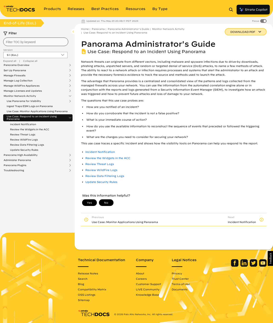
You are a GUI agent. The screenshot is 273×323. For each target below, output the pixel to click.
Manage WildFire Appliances (21, 85)
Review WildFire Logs (24, 139)
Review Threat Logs (22, 134)
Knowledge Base (147, 294)
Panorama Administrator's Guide (128, 29)
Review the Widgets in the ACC (29, 129)
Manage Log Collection (18, 80)
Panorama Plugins (15, 165)
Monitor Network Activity (20, 96)
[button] (270, 258)
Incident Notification (23, 124)
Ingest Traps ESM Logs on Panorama (30, 106)
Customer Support (148, 283)
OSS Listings (86, 294)
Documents (179, 289)
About (140, 273)
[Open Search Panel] (232, 10)
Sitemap (84, 299)
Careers (141, 278)
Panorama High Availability (21, 155)
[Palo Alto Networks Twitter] (254, 265)
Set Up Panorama (15, 70)
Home (85, 29)
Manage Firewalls (14, 75)
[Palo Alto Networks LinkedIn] (244, 265)
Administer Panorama (17, 160)
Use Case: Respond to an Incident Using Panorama (32, 117)
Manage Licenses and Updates (23, 91)
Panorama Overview (16, 65)
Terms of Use (181, 283)
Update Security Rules (24, 149)
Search (82, 278)
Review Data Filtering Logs (27, 144)
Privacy (177, 273)
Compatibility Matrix (92, 289)
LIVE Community (148, 289)
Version (8, 49)
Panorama (98, 29)
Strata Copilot (253, 9)
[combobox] (35, 42)
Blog (81, 283)
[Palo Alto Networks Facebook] (235, 265)
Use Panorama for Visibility (24, 101)
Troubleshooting (14, 170)
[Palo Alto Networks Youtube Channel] (263, 265)
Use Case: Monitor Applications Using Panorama (37, 111)
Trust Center (180, 278)
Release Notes (88, 273)
